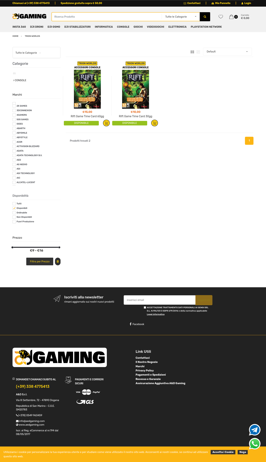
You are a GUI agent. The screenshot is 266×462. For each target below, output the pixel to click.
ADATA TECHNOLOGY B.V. (29, 155)
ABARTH (21, 128)
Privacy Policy (145, 370)
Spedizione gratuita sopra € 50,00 (81, 3)
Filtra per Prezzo (40, 261)
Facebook (137, 324)
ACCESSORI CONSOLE (87, 67)
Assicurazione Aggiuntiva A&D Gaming (160, 383)
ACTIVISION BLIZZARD (28, 146)
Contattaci (192, 3)
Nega (242, 452)
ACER (19, 142)
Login (246, 3)
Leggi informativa (155, 314)
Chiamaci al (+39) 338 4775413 (31, 3)
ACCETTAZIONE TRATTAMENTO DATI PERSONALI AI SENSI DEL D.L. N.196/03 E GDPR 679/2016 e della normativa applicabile (177, 310)
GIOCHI (138, 26)
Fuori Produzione (25, 221)
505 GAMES (23, 119)
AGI (18, 169)
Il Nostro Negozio (147, 362)
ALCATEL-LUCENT (26, 182)
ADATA (20, 151)
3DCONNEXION (24, 110)
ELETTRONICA (177, 26)
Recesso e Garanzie (148, 379)
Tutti (19, 203)
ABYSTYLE (22, 137)
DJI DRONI (36, 26)
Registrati (204, 300)
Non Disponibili (24, 217)
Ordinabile (22, 212)
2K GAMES (22, 106)
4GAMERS (22, 115)
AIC (18, 178)
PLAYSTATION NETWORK (206, 26)
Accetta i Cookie (223, 452)
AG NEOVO (22, 164)
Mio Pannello (221, 3)
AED (19, 160)
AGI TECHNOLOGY (26, 173)
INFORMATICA (104, 26)
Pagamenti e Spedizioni (151, 374)
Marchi (140, 366)
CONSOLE (123, 26)
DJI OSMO (53, 26)
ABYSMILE (22, 133)
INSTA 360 (19, 26)
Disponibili (22, 208)
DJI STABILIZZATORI (77, 26)
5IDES (20, 124)
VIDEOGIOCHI (155, 26)
